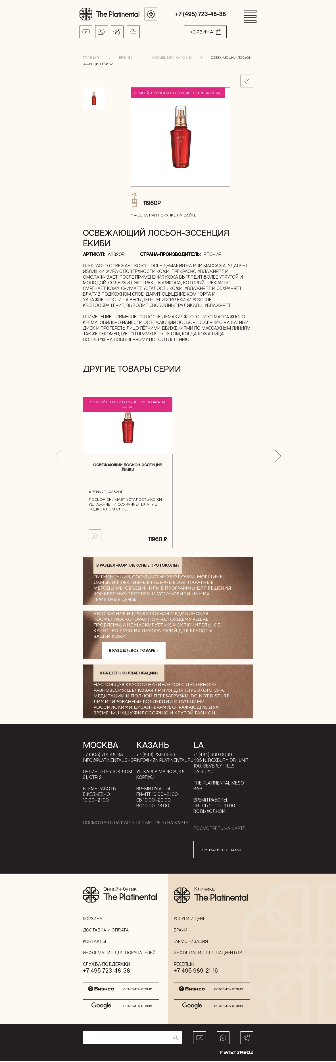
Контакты (94, 942)
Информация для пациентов (208, 953)
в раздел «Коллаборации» (129, 673)
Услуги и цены (190, 919)
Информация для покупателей (119, 953)
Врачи (180, 930)
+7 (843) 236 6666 (155, 755)
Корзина (93, 919)
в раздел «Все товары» (133, 651)
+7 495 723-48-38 (106, 971)
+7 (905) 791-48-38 (103, 755)
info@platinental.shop (109, 761)
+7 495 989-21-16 (196, 971)
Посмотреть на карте (109, 823)
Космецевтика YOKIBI (172, 58)
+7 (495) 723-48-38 (200, 14)
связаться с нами (221, 850)
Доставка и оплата (106, 930)
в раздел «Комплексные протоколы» (137, 566)
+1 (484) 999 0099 (212, 755)
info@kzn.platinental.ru (164, 761)
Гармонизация (191, 942)
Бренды (126, 58)
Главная (91, 58)
